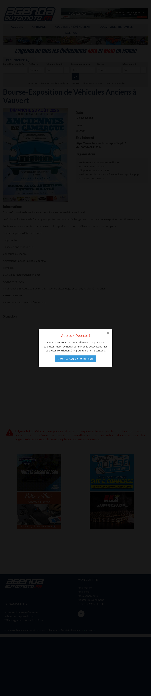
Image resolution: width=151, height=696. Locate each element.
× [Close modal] (108, 333)
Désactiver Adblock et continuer (75, 358)
